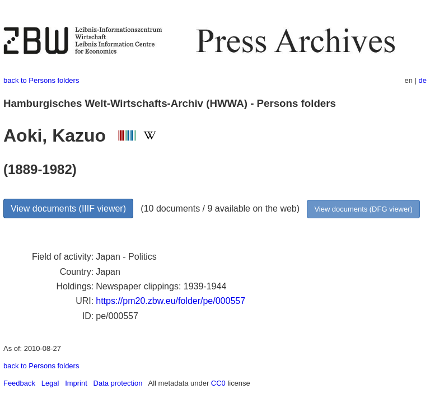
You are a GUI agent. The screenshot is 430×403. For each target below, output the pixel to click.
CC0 (218, 383)
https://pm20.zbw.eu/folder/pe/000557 (170, 301)
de (423, 80)
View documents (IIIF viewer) (68, 208)
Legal (50, 383)
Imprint (76, 383)
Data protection (118, 383)
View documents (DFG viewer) (363, 209)
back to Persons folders (41, 80)
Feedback (19, 383)
